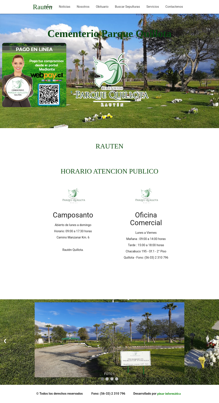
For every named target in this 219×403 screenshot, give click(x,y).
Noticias (64, 7)
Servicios (152, 7)
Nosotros (83, 7)
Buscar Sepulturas (127, 7)
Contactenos (174, 7)
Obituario (102, 7)
